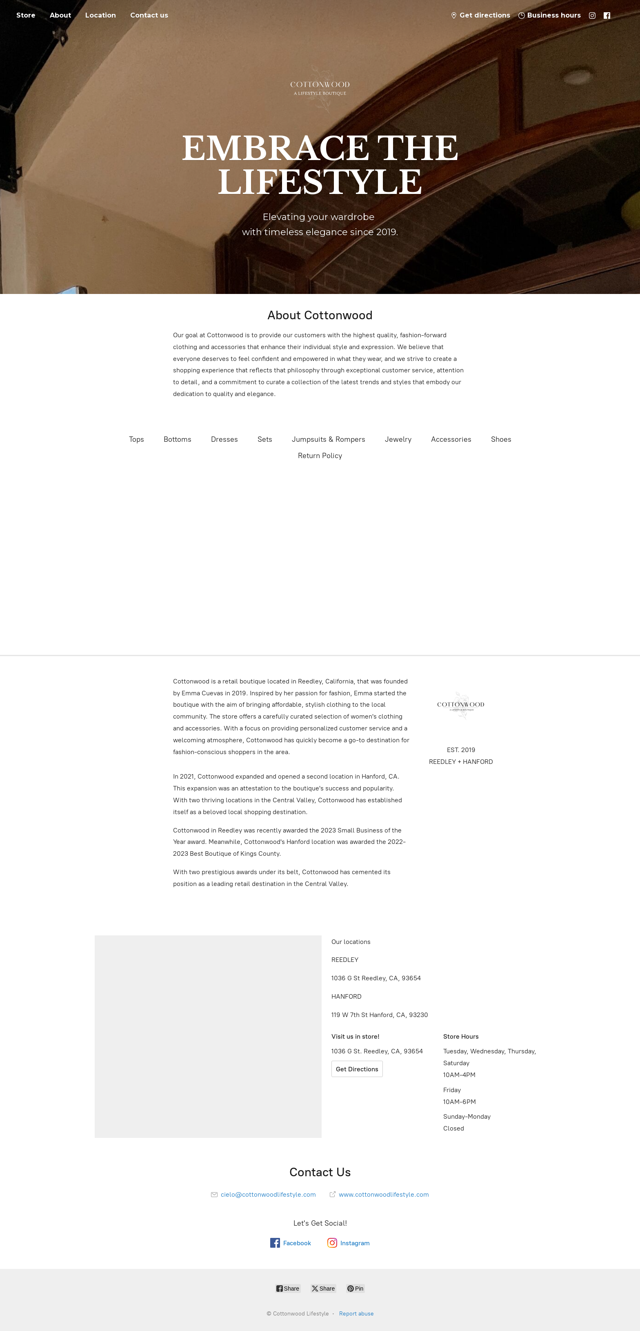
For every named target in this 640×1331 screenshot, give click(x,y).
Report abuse (356, 1313)
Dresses (224, 439)
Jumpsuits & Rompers (328, 439)
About (60, 15)
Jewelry (398, 439)
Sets (265, 439)
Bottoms (177, 439)
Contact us (149, 15)
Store (26, 15)
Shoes (501, 439)
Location (100, 15)
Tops (136, 439)
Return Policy (320, 455)
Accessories (451, 439)
